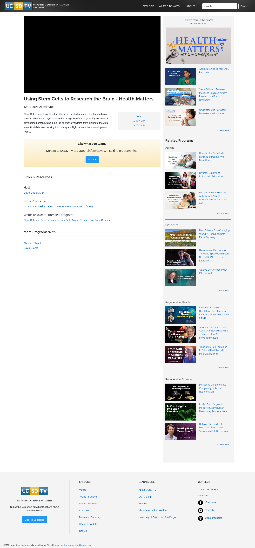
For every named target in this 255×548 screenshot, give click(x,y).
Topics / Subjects (88, 496)
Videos (83, 489)
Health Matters (198, 23)
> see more (223, 130)
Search (244, 6)
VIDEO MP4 (139, 125)
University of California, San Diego (157, 517)
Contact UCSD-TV (208, 489)
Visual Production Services (153, 510)
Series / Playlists (88, 503)
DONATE (92, 159)
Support (143, 503)
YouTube (210, 510)
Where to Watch (88, 524)
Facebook (210, 502)
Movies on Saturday (90, 517)
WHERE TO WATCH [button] (170, 6)
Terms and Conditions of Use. (78, 545)
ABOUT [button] (191, 6)
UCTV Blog (145, 496)
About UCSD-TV (147, 489)
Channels (84, 510)
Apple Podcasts (213, 517)
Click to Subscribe (34, 519)
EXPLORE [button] (148, 6)
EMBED (139, 116)
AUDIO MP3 (139, 121)
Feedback (203, 495)
